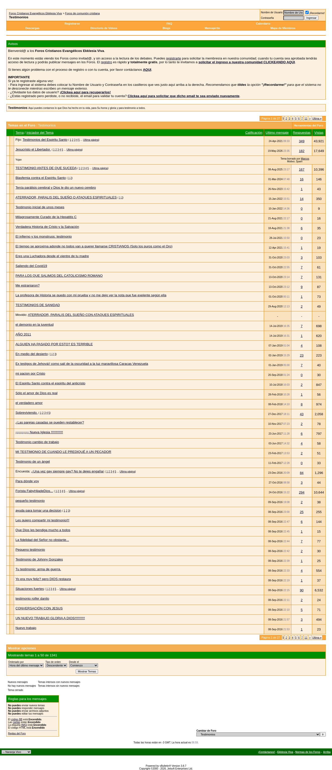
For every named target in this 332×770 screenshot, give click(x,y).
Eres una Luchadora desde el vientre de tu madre (52, 256)
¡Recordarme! (315, 13)
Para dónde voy (27, 481)
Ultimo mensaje (277, 132)
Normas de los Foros (307, 752)
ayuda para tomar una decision (38, 510)
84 (302, 473)
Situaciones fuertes (30, 589)
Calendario (263, 23)
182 (301, 151)
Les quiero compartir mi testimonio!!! (42, 520)
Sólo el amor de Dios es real (36, 393)
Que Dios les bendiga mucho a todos (43, 530)
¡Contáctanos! (266, 752)
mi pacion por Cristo (30, 373)
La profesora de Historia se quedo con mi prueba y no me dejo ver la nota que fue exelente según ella (91, 295)
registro (106, 62)
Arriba (326, 752)
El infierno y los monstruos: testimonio (44, 236)
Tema (20, 132)
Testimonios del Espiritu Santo (45, 140)
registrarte (173, 58)
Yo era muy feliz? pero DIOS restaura (43, 579)
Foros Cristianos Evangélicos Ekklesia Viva (35, 13)
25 (302, 512)
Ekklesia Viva (285, 752)
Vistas (318, 132)
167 (301, 169)
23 (302, 355)
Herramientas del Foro (308, 125)
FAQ (169, 23)
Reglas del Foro (17, 733)
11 (305, 118)
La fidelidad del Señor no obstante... (42, 540)
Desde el (74, 662)
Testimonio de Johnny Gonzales (39, 559)
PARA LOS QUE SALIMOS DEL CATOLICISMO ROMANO (59, 275)
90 (302, 590)
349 (301, 141)
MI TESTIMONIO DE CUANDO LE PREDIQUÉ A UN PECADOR (63, 452)
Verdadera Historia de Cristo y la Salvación (47, 227)
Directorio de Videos (104, 28)
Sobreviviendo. (27, 412)
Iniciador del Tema (39, 132)
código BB (17, 719)
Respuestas (301, 132)
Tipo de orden (53, 662)
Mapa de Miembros (283, 28)
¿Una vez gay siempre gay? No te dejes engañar (67, 471)
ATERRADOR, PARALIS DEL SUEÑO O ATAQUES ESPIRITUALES (66, 197)
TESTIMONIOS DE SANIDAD (38, 305)
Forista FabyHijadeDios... (34, 491)
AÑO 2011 (23, 334)
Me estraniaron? (28, 285)
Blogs (167, 28)
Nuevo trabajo (26, 628)
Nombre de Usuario (272, 12)
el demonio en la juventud (35, 324)
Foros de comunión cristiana (82, 13)
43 (302, 414)
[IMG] (24, 725)
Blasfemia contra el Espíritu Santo (41, 178)
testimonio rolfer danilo (32, 598)
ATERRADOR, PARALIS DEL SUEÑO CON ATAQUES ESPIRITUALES (81, 315)
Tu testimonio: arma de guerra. (38, 569)
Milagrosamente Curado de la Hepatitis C (46, 217)
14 (302, 199)
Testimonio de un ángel (33, 461)
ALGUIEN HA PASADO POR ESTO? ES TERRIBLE (54, 344)
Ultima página (91, 139)
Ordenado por (16, 662)
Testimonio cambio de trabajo (37, 442)
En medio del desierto (32, 354)
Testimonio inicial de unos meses (40, 207)
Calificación (253, 132)
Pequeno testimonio (30, 549)
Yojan (19, 159)
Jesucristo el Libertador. (33, 149)
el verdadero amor (29, 403)
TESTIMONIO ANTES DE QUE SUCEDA (46, 168)
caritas (16, 722)
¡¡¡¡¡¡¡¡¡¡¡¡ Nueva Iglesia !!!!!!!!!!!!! (39, 432)
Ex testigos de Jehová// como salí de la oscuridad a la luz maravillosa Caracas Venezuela (82, 364)
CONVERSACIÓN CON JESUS (39, 608)
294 (301, 492)
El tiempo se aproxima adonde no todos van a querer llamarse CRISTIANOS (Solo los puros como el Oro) (94, 246)
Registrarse (72, 23)
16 (302, 179)
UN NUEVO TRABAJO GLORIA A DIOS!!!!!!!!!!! (50, 618)
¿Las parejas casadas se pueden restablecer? (50, 422)
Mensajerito (212, 28)
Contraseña (267, 18)
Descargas (33, 28)
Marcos (305, 158)
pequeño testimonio (30, 501)
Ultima (316, 118)
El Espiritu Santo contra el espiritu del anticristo (51, 383)
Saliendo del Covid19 (31, 266)
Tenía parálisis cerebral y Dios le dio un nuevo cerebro (56, 187)
